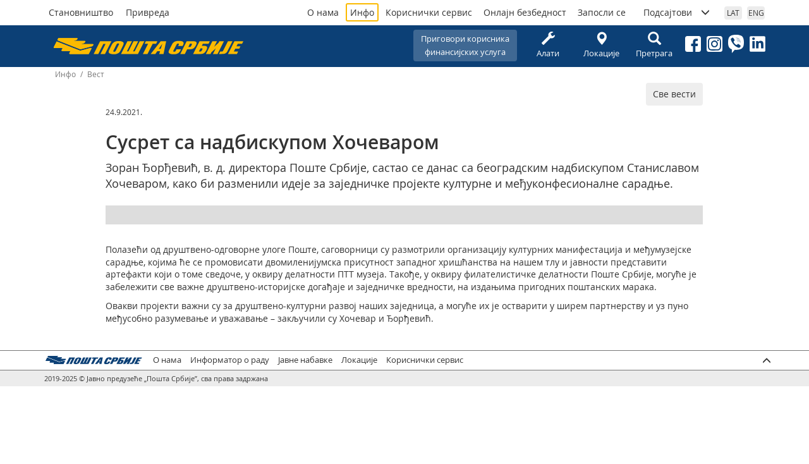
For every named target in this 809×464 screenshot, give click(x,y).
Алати (548, 45)
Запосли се (602, 12)
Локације (601, 45)
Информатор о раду (229, 360)
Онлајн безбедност (525, 12)
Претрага (654, 45)
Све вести (674, 94)
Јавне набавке (305, 360)
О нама (323, 12)
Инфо (362, 12)
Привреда (147, 12)
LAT (733, 13)
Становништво (81, 12)
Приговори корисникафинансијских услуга (465, 45)
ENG (756, 13)
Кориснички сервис (429, 12)
